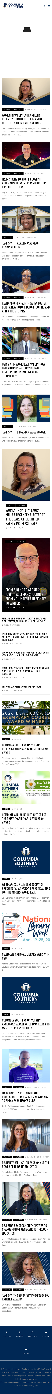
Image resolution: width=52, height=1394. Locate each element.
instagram (32, 1334)
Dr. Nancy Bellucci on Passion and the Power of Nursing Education (26, 1164)
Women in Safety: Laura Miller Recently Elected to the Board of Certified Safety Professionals (22, 119)
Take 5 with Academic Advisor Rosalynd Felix (20, 245)
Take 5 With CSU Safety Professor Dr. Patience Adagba (25, 1297)
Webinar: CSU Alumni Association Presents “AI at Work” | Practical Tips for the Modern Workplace (26, 888)
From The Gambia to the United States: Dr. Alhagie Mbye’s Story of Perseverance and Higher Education (25, 671)
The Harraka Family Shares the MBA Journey (22, 686)
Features (17, 110)
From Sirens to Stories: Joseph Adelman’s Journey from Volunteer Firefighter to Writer (24, 183)
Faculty (7, 1087)
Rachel (9, 528)
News (6, 739)
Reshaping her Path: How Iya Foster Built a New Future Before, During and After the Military (26, 307)
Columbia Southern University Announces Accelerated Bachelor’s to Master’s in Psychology (26, 1024)
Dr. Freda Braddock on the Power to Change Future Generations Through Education (25, 1229)
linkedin (45, 1334)
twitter (26, 1351)
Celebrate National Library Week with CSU (26, 956)
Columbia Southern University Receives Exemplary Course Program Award (25, 749)
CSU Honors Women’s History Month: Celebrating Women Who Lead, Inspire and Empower (25, 654)
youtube (19, 1334)
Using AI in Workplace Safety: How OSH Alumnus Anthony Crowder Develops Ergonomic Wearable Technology (23, 370)
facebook (7, 1334)
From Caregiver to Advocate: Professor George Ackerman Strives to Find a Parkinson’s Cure (25, 1097)
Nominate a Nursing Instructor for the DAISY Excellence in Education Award (24, 818)
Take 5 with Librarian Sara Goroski (24, 432)
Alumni (7, 110)
